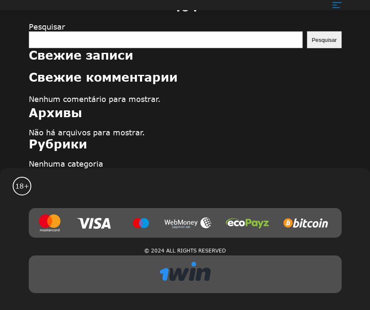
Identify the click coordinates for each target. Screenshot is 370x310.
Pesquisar (47, 26)
